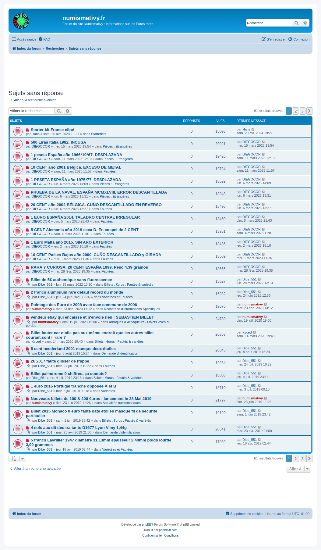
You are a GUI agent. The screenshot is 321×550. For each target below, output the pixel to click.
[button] (309, 111)
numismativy (42, 309)
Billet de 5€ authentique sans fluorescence (71, 279)
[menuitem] (44, 39)
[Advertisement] (160, 70)
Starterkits (98, 134)
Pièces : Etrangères (117, 146)
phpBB (146, 524)
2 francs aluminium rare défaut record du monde (77, 292)
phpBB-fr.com (168, 530)
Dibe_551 (45, 284)
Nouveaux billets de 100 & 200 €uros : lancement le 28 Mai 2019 (91, 398)
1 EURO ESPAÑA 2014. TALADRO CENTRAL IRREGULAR (85, 217)
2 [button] (296, 111)
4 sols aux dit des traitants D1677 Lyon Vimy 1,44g (79, 427)
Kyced (36, 341)
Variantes (108, 391)
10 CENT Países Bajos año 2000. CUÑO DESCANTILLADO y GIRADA (96, 254)
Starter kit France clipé (52, 129)
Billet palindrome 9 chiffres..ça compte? (69, 373)
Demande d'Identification (119, 353)
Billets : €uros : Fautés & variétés (128, 284)
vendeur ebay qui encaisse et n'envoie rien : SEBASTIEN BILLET (92, 317)
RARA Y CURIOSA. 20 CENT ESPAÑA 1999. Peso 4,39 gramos (89, 267)
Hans (36, 134)
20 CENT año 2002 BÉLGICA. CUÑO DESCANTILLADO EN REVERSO (96, 204)
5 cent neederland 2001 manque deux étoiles (73, 348)
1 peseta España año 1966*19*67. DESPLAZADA (76, 154)
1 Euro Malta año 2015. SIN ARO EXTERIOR (72, 242)
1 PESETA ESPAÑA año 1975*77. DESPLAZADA (76, 179)
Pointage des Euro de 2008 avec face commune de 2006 (84, 304)
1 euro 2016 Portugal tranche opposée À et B (73, 386)
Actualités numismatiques (122, 403)
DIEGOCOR (41, 146)
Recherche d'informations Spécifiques (132, 309)
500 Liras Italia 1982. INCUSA (58, 142)
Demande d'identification (121, 432)
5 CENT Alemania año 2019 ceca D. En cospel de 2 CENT (85, 229)
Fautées (110, 171)
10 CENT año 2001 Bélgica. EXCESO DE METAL (76, 167)
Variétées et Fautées (117, 297)
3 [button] (303, 111)
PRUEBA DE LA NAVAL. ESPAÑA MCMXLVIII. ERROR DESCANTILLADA (99, 192)
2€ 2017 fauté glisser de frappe (60, 361)
